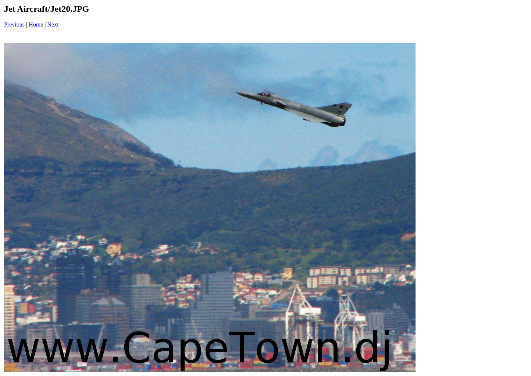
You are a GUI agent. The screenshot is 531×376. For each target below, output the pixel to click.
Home (36, 24)
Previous (14, 24)
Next (53, 24)
